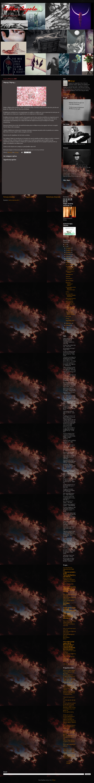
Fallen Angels (20, 9)
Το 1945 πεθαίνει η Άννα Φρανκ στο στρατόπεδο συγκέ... (71, 289)
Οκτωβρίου (68, 252)
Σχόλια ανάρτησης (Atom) (14, 200)
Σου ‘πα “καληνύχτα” (70, 264)
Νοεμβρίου (68, 250)
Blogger (54, 780)
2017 (66, 244)
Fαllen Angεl (72, 81)
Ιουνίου (68, 258)
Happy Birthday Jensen (70, 320)
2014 (66, 330)
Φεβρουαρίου (69, 323)
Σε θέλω (67, 292)
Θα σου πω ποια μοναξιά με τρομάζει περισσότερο (71, 295)
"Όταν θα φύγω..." (69, 278)
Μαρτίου (68, 262)
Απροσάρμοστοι (69, 274)
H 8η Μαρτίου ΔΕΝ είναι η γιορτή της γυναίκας (70, 309)
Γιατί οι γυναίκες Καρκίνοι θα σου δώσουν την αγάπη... (70, 313)
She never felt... (68, 316)
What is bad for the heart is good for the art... (71, 299)
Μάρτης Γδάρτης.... (70, 302)
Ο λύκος (67, 318)
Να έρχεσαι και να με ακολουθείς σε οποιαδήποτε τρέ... (70, 268)
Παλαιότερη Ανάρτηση (53, 197)
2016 (66, 246)
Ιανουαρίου (68, 325)
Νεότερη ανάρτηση (9, 197)
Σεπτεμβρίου (69, 254)
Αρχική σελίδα (30, 197)
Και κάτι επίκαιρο (69, 280)
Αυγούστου (68, 256)
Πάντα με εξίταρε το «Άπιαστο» (70, 271)
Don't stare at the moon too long (70, 304)
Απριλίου (68, 260)
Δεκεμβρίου (68, 248)
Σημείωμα (68, 276)
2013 (66, 332)
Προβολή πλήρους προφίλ (68, 94)
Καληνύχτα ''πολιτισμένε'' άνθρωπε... (69, 284)
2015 (66, 328)
